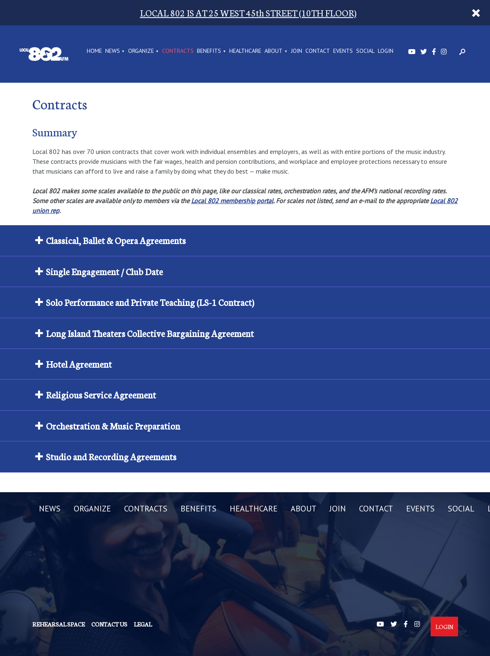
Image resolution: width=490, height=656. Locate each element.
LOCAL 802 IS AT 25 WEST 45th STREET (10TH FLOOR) (248, 12)
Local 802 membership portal (232, 201)
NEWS (112, 51)
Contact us (109, 624)
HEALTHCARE (245, 51)
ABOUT (273, 51)
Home (94, 51)
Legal (143, 624)
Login (444, 626)
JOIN (296, 51)
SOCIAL (365, 51)
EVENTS (343, 51)
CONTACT (317, 51)
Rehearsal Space (58, 624)
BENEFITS (209, 51)
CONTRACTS (178, 51)
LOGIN (385, 51)
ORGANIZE (141, 51)
